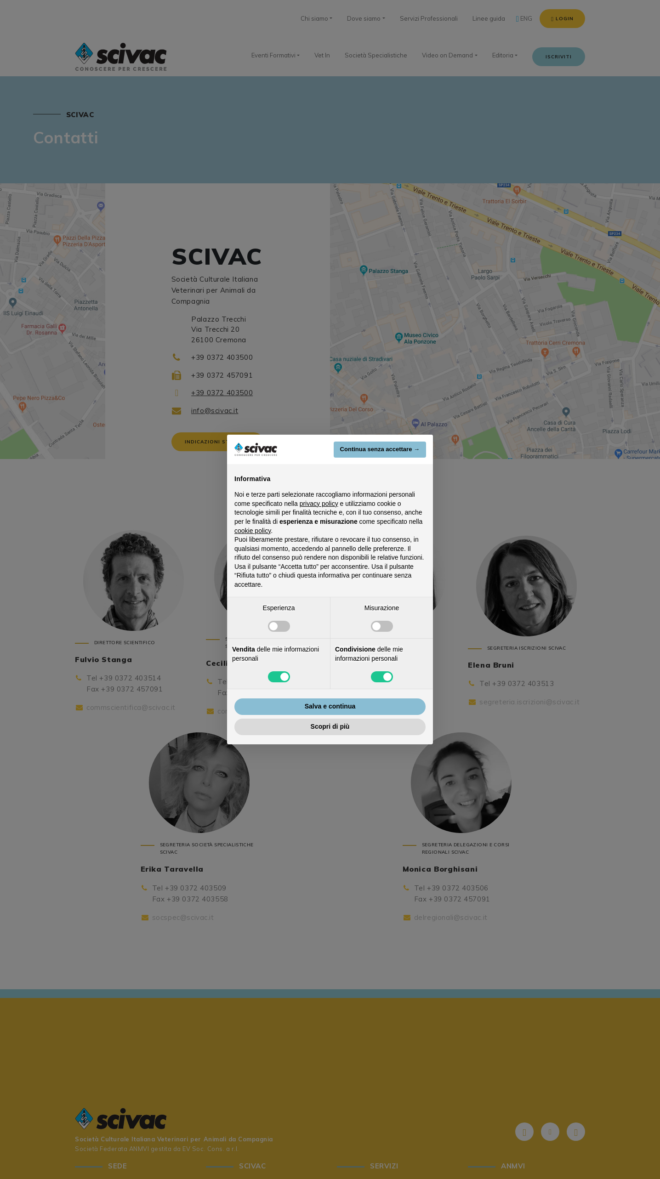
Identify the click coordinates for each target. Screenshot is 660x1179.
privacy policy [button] (319, 503)
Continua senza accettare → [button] (380, 449)
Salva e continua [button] (330, 706)
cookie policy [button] (252, 530)
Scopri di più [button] (330, 726)
